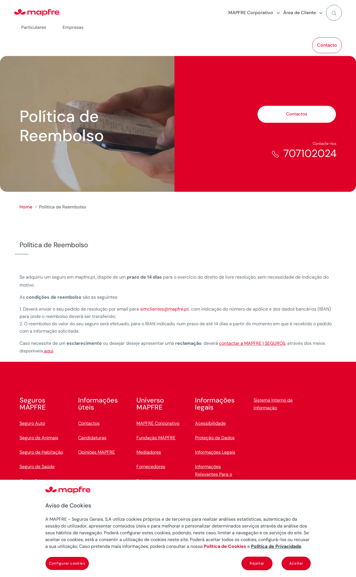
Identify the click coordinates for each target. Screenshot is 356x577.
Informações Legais (215, 452)
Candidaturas (92, 438)
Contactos (296, 114)
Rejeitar (257, 563)
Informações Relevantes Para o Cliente (213, 474)
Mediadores (148, 452)
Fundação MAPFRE (155, 438)
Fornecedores (150, 467)
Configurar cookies (67, 563)
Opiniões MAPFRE (96, 452)
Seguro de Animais (39, 438)
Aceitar (296, 563)
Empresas (73, 27)
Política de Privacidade (276, 546)
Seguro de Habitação (41, 452)
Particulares (33, 27)
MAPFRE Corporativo (157, 423)
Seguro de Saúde (37, 467)
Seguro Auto (32, 423)
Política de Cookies (225, 546)
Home (26, 207)
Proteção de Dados (215, 438)
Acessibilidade (210, 423)
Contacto (327, 45)
